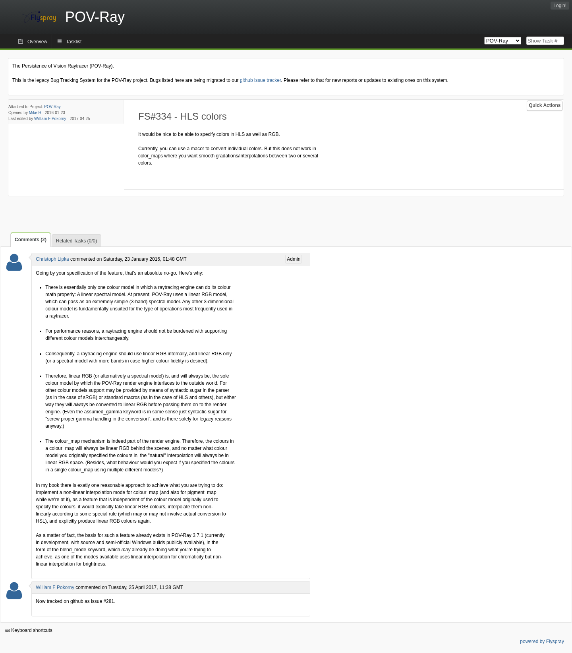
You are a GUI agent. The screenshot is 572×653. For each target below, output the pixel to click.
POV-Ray (52, 107)
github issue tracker (260, 80)
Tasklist (73, 42)
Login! (559, 5)
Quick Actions (544, 105)
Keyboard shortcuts (28, 630)
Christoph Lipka (52, 259)
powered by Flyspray (542, 641)
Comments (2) (30, 239)
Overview (37, 42)
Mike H (35, 112)
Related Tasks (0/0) (76, 241)
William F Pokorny (50, 118)
